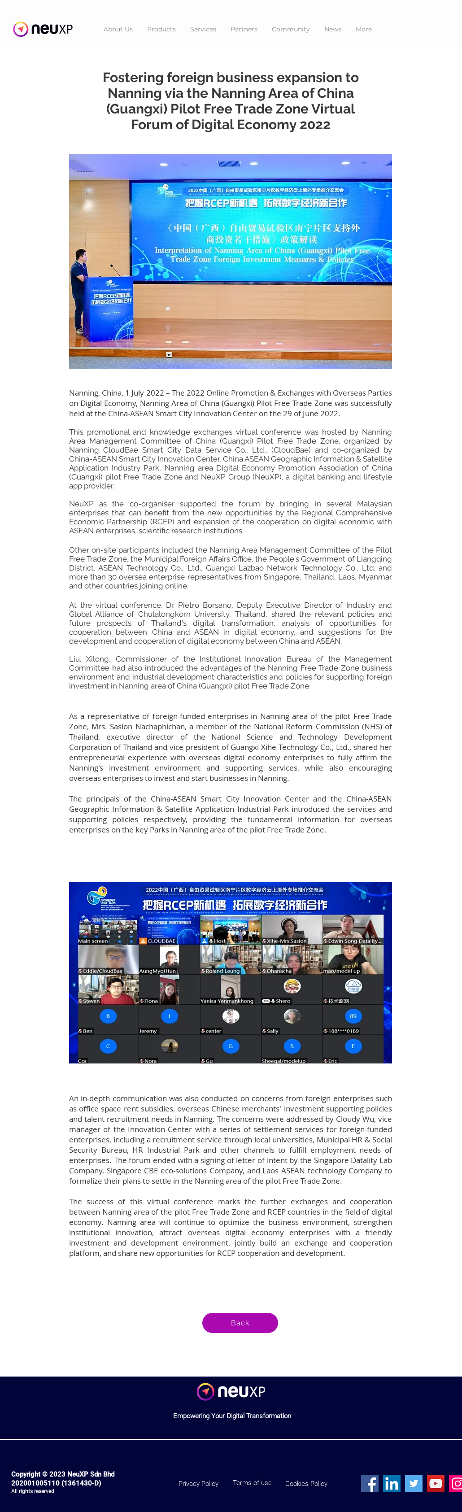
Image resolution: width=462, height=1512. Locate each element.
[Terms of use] (252, 1483)
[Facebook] (370, 1483)
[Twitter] (414, 1483)
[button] (161, 29)
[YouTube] (436, 1483)
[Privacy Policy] (198, 1484)
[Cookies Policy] (306, 1484)
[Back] (240, 1323)
